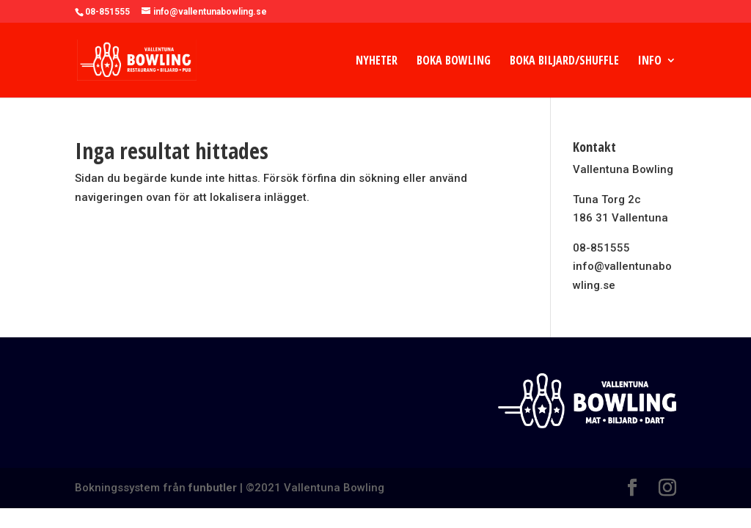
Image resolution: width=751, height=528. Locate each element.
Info (650, 61)
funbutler (212, 487)
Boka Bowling (454, 61)
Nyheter (377, 61)
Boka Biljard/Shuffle (564, 61)
